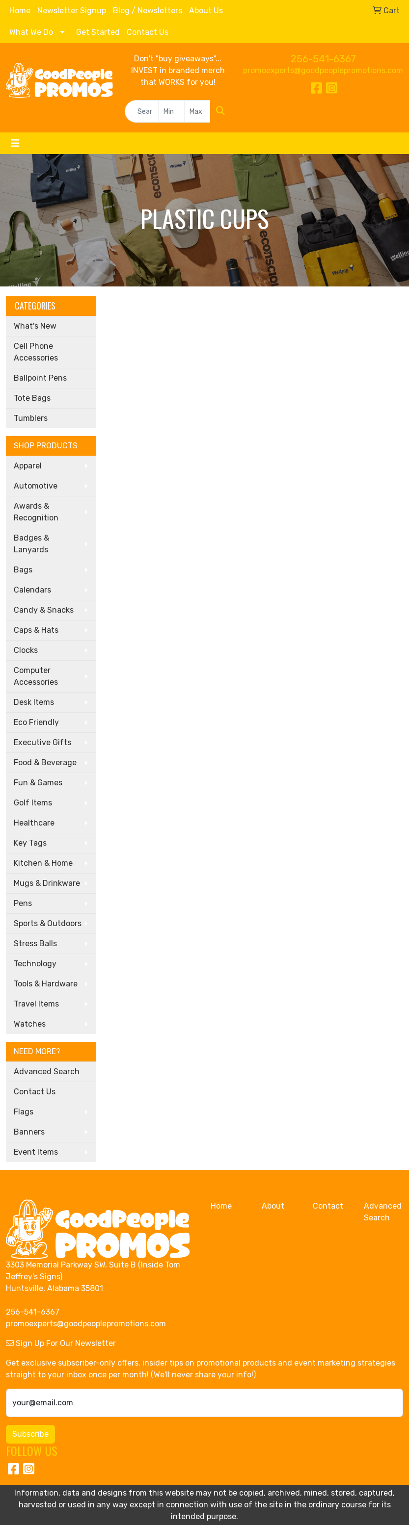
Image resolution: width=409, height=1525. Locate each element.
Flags (23, 1111)
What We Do (31, 32)
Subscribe (30, 1434)
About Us (206, 10)
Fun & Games (38, 782)
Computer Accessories (36, 676)
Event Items (36, 1152)
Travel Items (36, 1003)
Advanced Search (47, 1071)
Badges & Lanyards (31, 543)
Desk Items (34, 702)
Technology (35, 963)
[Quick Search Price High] (197, 111)
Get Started (98, 32)
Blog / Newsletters (147, 10)
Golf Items (33, 802)
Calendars (32, 589)
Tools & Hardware (46, 983)
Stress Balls (35, 943)
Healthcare (34, 822)
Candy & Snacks (44, 610)
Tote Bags (32, 398)
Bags (23, 569)
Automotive (35, 486)
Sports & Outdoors (48, 923)
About (273, 1206)
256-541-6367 (323, 59)
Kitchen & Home (43, 863)
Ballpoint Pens (40, 378)
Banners (29, 1132)
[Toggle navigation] (15, 143)
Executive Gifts (42, 742)
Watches (30, 1024)
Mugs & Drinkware (47, 883)
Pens (23, 903)
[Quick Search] (142, 111)
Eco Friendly (36, 722)
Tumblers (31, 418)
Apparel (28, 465)
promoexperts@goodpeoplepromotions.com (323, 70)
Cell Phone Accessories (36, 351)
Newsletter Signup (71, 10)
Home (19, 10)
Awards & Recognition (36, 511)
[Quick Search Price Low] (171, 111)
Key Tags (30, 843)
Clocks (26, 650)
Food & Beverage (45, 762)
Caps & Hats (36, 630)
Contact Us (147, 32)
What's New (35, 326)
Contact (328, 1206)
